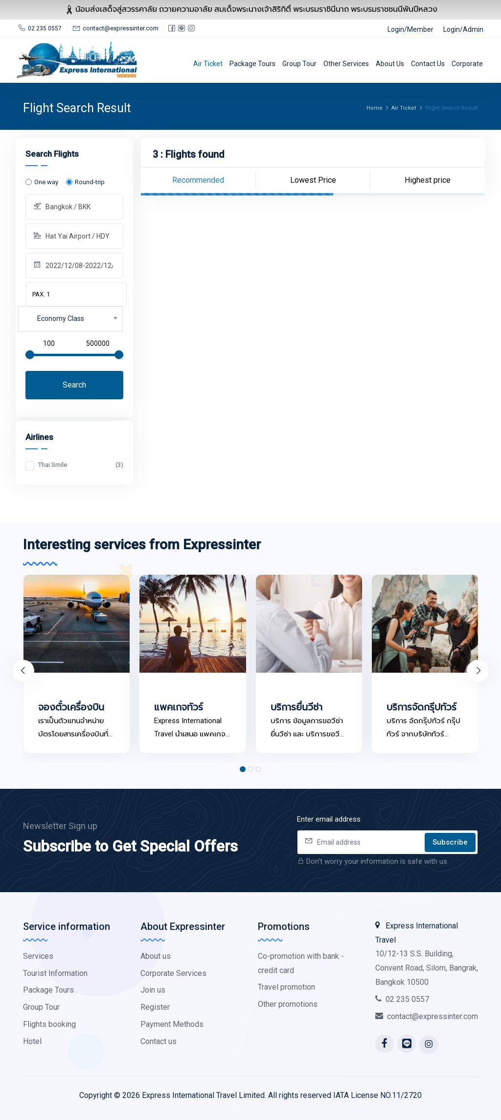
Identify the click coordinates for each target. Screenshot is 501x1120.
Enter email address (329, 819)
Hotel (32, 1041)
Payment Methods (172, 1024)
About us (390, 64)
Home (374, 108)
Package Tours (252, 64)
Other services (346, 64)
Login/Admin (463, 29)
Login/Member (410, 29)
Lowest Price (313, 180)
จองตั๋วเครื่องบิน (71, 714)
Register (155, 1007)
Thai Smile (80, 464)
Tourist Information (55, 973)
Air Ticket (208, 64)
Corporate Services (173, 973)
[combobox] (70, 319)
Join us (152, 990)
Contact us (428, 64)
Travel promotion (286, 987)
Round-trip (90, 182)
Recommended (198, 180)
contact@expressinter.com (426, 1016)
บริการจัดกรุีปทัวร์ (421, 714)
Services (38, 956)
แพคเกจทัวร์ (178, 714)
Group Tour (299, 64)
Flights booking (49, 1024)
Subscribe (450, 842)
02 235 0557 (402, 999)
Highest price (428, 180)
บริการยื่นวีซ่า (296, 714)
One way (46, 182)
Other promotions (288, 1004)
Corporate (467, 64)
